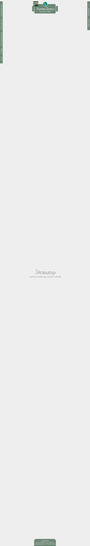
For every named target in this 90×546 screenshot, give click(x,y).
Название (89, 12)
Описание (89, 23)
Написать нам (1, 24)
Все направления (1, 39)
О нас (1, 58)
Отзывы (1, 51)
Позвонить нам (1, 10)
